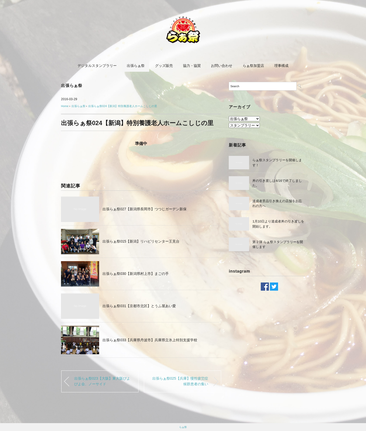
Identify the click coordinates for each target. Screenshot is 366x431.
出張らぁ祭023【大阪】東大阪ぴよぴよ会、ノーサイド (102, 381)
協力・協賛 (192, 66)
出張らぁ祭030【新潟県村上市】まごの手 (135, 274)
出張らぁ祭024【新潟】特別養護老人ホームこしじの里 (122, 106)
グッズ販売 (164, 66)
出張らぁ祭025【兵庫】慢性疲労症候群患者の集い (180, 381)
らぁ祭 (183, 427)
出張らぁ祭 (136, 66)
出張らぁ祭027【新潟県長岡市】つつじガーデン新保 (144, 209)
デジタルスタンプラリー (97, 66)
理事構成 (281, 66)
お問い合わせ (221, 66)
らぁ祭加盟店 (253, 66)
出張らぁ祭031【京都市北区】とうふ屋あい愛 (139, 306)
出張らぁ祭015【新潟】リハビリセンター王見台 (140, 241)
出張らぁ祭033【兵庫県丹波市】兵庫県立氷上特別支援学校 (149, 340)
